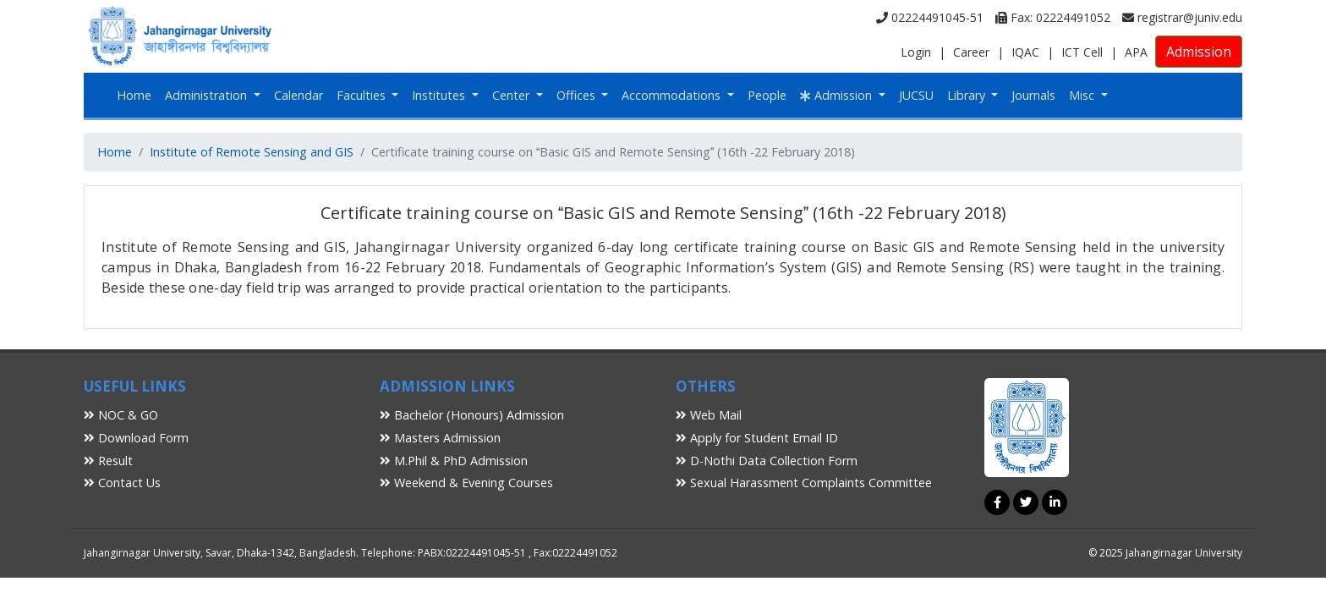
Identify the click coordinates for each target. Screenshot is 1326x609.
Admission (1198, 51)
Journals (1033, 95)
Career (971, 52)
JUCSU (916, 95)
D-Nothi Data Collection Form (767, 461)
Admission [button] (837, 95)
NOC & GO (121, 415)
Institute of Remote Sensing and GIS (251, 152)
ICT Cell (1082, 52)
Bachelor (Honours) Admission (472, 415)
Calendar (298, 95)
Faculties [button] (363, 95)
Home (134, 95)
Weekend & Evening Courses (466, 483)
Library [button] (968, 95)
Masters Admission (440, 438)
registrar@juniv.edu (1182, 17)
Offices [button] (577, 95)
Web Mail (709, 415)
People (767, 95)
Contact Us (122, 483)
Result (108, 461)
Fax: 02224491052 (1052, 17)
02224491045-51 (930, 17)
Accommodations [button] (673, 95)
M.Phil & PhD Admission (454, 461)
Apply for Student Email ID (757, 438)
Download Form (136, 438)
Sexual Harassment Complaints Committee (804, 483)
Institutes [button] (440, 95)
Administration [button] (207, 95)
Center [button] (512, 95)
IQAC (1025, 52)
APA (1136, 52)
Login (916, 52)
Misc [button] (1083, 95)
